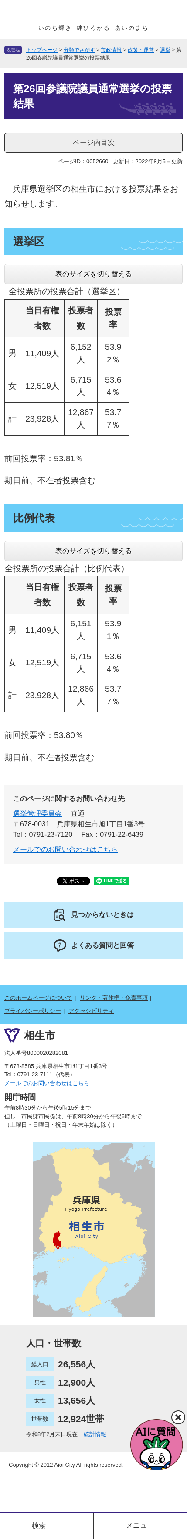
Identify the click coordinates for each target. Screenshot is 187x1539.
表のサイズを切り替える (93, 274)
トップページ (42, 50)
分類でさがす (79, 50)
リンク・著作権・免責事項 (114, 997)
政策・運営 (141, 50)
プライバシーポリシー (32, 1011)
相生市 (39, 1035)
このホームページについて (38, 997)
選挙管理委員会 (37, 813)
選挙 (165, 50)
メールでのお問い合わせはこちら (65, 849)
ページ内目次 (94, 142)
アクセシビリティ (91, 1011)
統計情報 (95, 1434)
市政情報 (111, 50)
